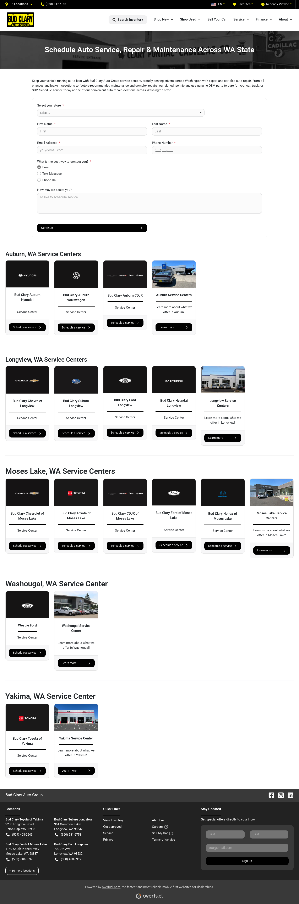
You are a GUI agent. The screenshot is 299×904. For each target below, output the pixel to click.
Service (108, 833)
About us (158, 820)
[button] (20, 4)
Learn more (173, 327)
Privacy (108, 839)
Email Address (48, 143)
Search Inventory (128, 19)
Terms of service (163, 839)
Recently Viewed (275, 4)
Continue (92, 228)
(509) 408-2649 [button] (19, 834)
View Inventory (113, 820)
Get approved (112, 827)
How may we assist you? (54, 190)
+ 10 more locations (22, 870)
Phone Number (164, 143)
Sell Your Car (217, 19)
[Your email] (92, 150)
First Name (46, 124)
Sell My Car (162, 833)
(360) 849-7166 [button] (53, 4)
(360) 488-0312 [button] (68, 859)
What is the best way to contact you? (64, 162)
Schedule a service (27, 327)
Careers (160, 826)
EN (216, 4)
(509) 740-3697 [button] (19, 859)
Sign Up (247, 861)
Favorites (242, 4)
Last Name (161, 124)
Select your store (50, 105)
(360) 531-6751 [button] (68, 834)
